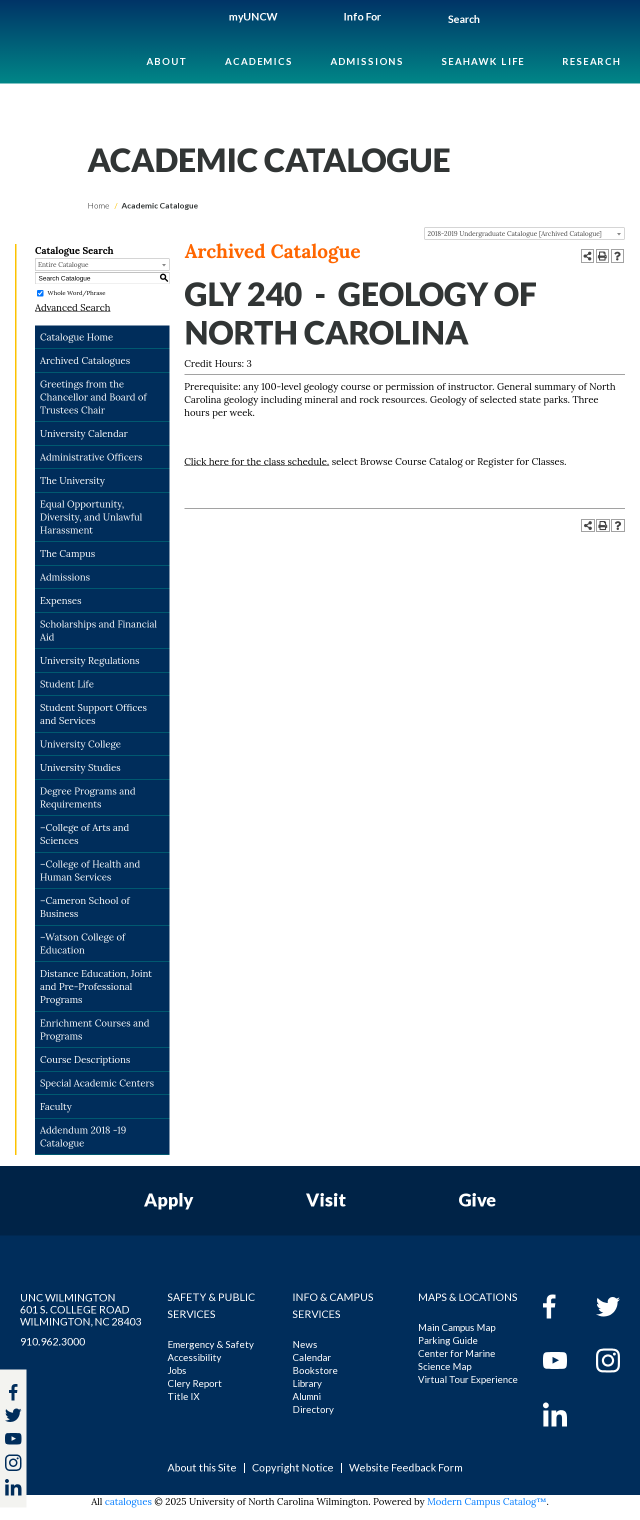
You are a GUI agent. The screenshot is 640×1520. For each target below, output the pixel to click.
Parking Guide (448, 1340)
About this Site (202, 1467)
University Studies (80, 768)
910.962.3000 (52, 1342)
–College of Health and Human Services (90, 870)
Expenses (61, 600)
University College (80, 744)
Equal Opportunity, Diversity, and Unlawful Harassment (91, 517)
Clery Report (195, 1383)
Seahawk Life (483, 61)
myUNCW (253, 16)
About (167, 61)
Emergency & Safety (211, 1344)
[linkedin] (562, 1414)
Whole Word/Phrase (77, 292)
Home (99, 205)
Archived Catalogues (85, 360)
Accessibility (195, 1357)
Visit (326, 1199)
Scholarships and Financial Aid (98, 630)
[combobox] (524, 234)
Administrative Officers (91, 457)
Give (477, 1199)
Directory (313, 1409)
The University (72, 480)
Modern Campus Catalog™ (486, 1502)
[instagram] (13, 1462)
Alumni (306, 1396)
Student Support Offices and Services (93, 714)
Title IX (184, 1396)
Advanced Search (72, 308)
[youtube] (562, 1360)
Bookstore (315, 1370)
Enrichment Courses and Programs (95, 1029)
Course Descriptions (85, 1060)
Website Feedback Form (405, 1467)
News (305, 1344)
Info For (362, 16)
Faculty (56, 1106)
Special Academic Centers (97, 1083)
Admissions (367, 61)
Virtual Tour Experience (468, 1379)
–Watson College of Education (82, 943)
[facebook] (562, 1306)
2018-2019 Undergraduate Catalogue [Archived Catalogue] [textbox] (515, 234)
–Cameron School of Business (85, 907)
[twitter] (13, 1416)
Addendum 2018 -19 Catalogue (83, 1136)
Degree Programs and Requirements (88, 797)
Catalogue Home (76, 337)
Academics (259, 61)
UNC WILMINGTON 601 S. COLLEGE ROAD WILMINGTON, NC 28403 (81, 1310)
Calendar (311, 1357)
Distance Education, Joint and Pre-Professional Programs (96, 987)
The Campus (67, 554)
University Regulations (90, 660)
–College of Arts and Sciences (85, 834)
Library (307, 1383)
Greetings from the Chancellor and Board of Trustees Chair (93, 397)
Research (592, 61)
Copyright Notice (293, 1467)
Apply (169, 1199)
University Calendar (84, 434)
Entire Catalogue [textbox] (63, 264)
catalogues (128, 1502)
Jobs (177, 1370)
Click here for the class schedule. (257, 462)
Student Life (67, 684)
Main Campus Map (457, 1327)
